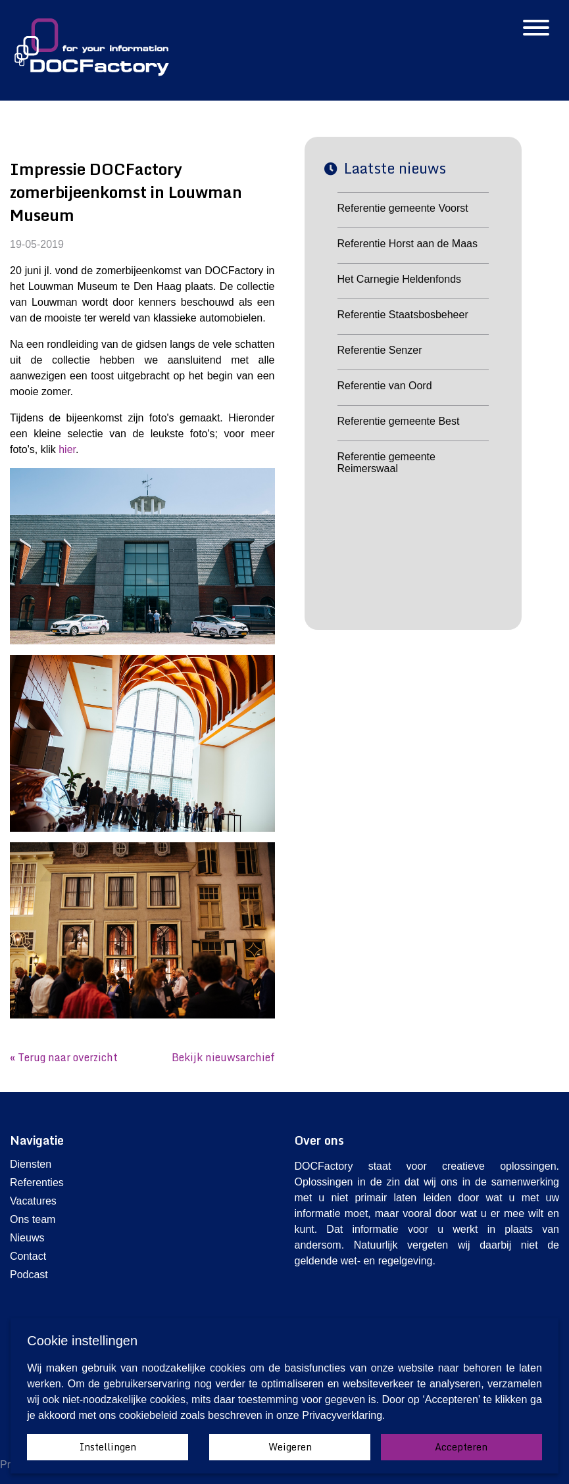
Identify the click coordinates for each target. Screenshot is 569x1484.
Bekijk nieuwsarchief (223, 1057)
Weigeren (290, 1446)
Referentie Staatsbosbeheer (402, 314)
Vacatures (33, 1201)
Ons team (32, 1219)
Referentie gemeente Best (398, 421)
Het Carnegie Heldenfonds (399, 279)
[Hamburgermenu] (536, 29)
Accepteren (461, 1446)
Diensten (30, 1164)
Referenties (37, 1182)
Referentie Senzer (379, 350)
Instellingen (108, 1446)
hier (67, 449)
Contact (28, 1256)
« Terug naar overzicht (64, 1057)
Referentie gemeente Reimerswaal (386, 462)
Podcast (29, 1274)
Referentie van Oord (384, 385)
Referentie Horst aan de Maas (407, 243)
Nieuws (27, 1237)
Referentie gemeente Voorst (402, 208)
